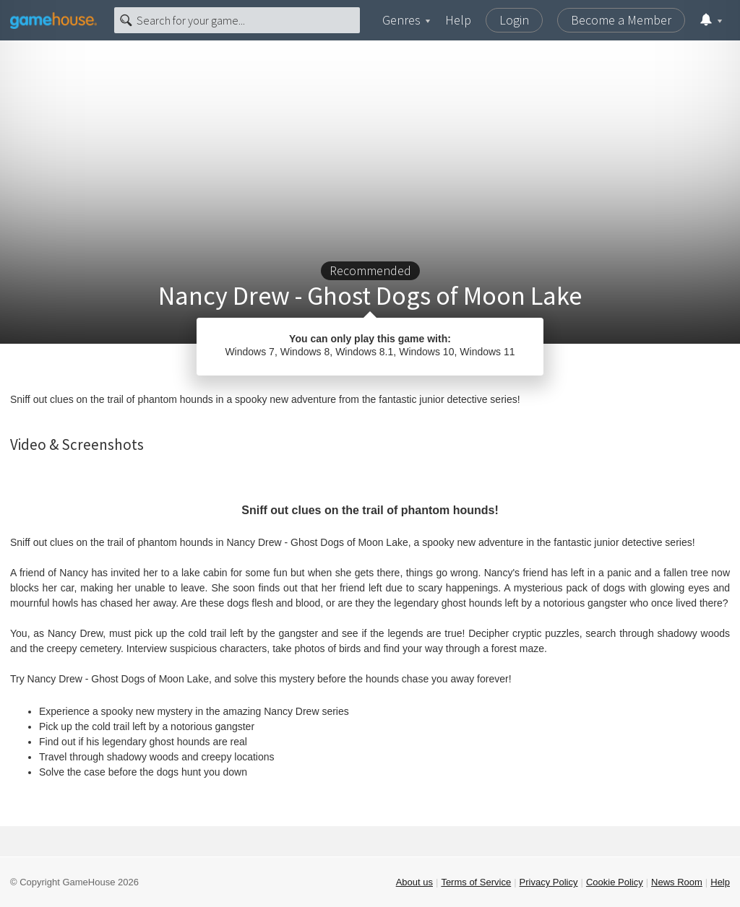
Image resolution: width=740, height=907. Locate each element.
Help (458, 20)
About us (414, 882)
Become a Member (621, 20)
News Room (676, 882)
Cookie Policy (614, 882)
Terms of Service (476, 882)
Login (514, 20)
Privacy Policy (549, 882)
